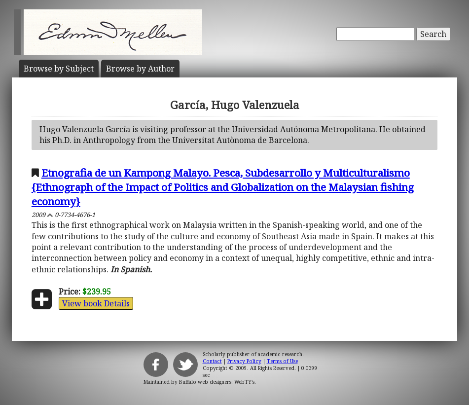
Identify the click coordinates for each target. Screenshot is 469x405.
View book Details (96, 303)
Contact (212, 361)
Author (140, 69)
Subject (59, 69)
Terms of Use (282, 361)
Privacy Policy (244, 361)
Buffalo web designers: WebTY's (216, 381)
